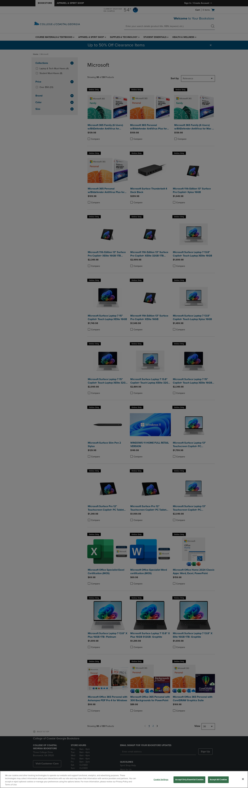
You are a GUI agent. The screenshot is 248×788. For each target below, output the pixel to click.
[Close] (242, 778)
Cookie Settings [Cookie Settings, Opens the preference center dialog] (161, 779)
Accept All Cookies (218, 779)
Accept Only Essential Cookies (189, 779)
